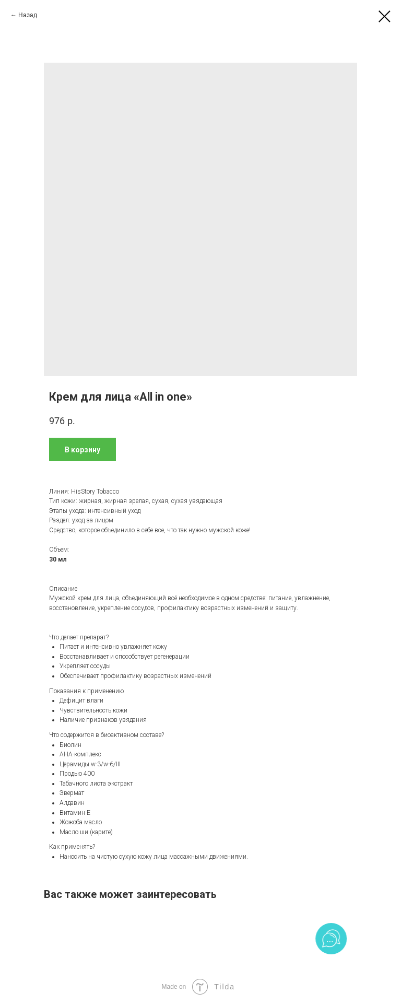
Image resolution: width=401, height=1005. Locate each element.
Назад (27, 15)
